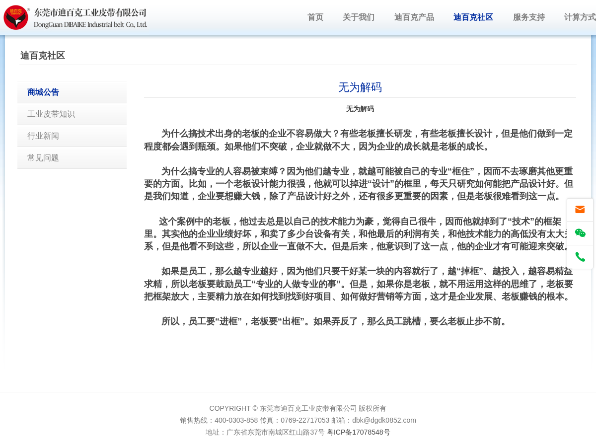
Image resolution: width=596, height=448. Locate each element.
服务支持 (529, 17)
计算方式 (580, 17)
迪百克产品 (414, 17)
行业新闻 (43, 136)
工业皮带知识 (51, 114)
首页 (315, 17)
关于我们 (358, 17)
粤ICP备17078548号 (358, 432)
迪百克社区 (473, 17)
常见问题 (43, 157)
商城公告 (43, 92)
